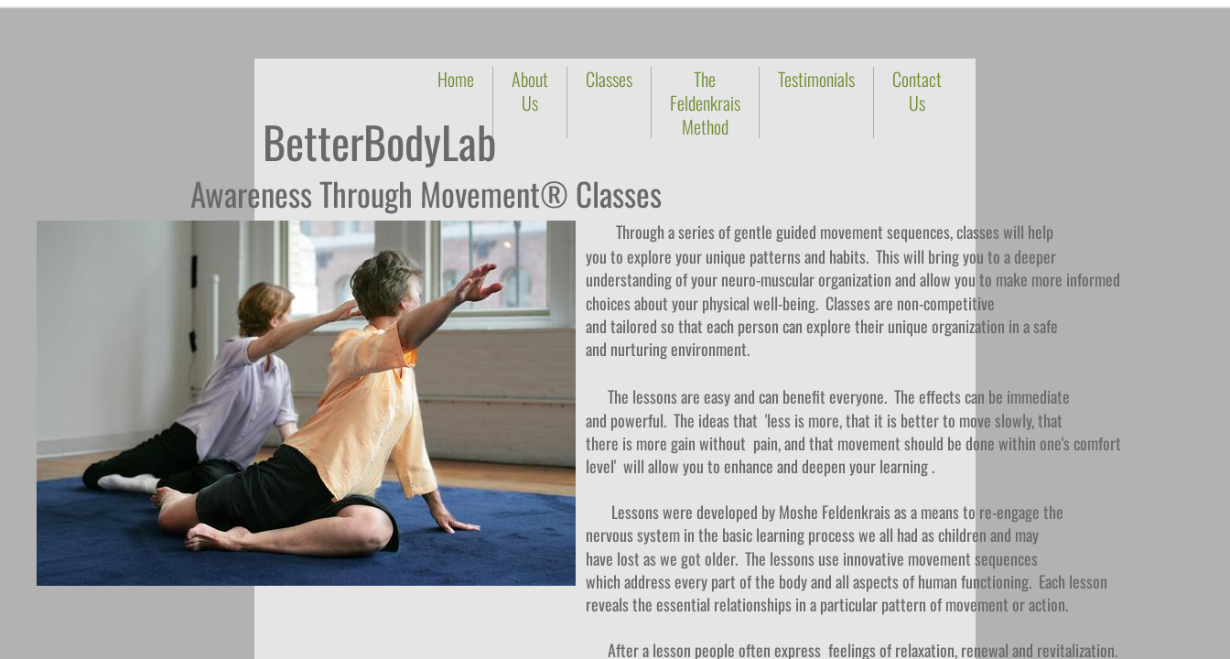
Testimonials (816, 78)
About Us (530, 90)
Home (455, 78)
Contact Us (917, 90)
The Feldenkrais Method (705, 102)
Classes (609, 78)
